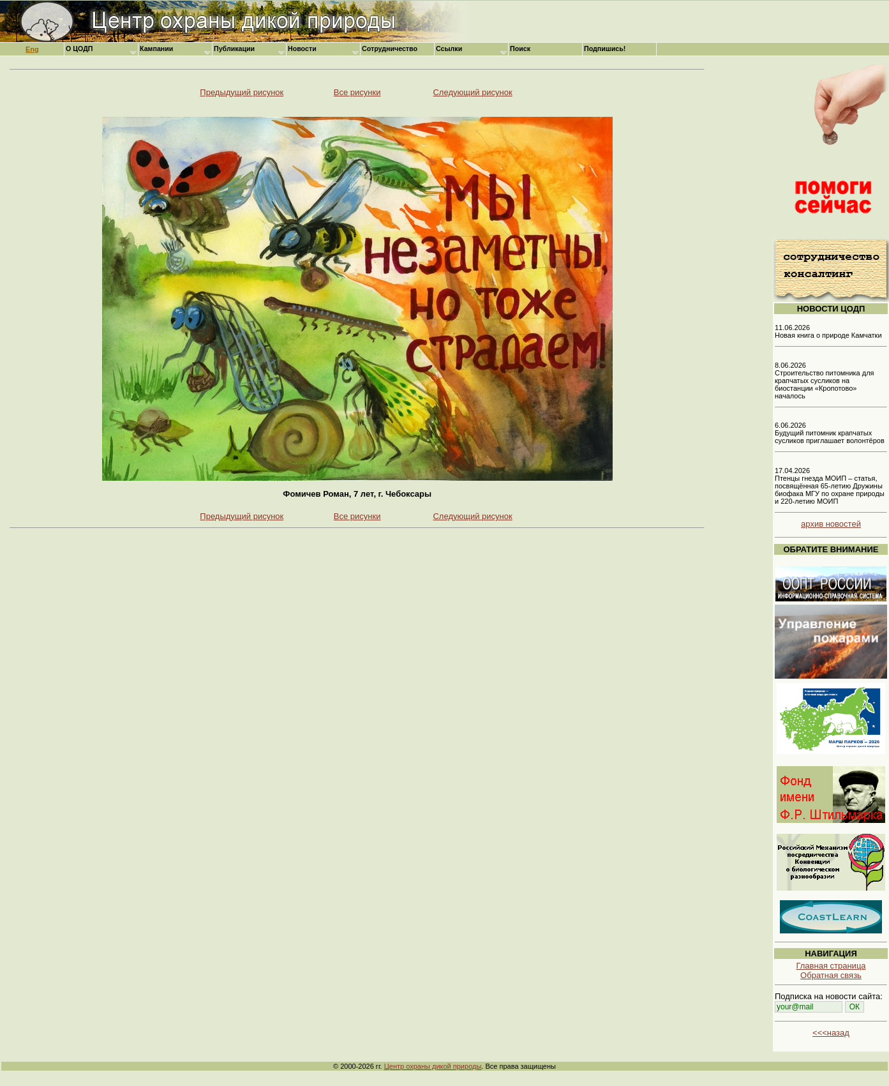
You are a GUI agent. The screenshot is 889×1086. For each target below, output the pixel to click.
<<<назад (830, 1032)
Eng (32, 49)
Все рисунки (357, 92)
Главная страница (830, 965)
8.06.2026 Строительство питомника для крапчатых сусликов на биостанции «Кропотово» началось (824, 380)
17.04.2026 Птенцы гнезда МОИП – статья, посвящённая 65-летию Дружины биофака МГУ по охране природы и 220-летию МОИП (830, 486)
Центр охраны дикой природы (433, 1066)
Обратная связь (831, 975)
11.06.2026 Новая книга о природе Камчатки (828, 331)
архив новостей (831, 524)
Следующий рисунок (472, 92)
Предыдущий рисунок (241, 92)
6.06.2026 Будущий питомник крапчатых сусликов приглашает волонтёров (830, 432)
